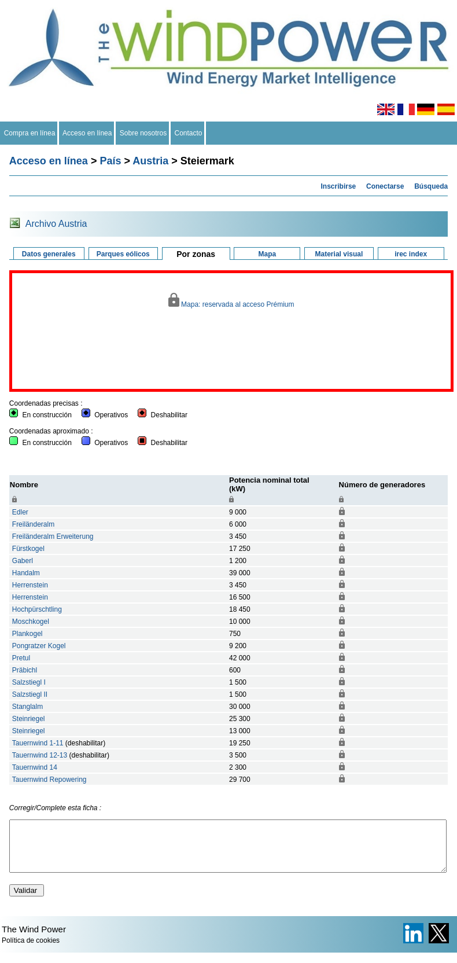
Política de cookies (31, 951)
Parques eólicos (123, 254)
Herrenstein (30, 585)
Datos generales (49, 254)
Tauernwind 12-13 (39, 755)
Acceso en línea (87, 133)
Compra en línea (29, 133)
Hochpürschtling (37, 609)
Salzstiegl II (29, 694)
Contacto (188, 133)
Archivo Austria (56, 224)
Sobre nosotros (143, 133)
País (110, 161)
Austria (150, 161)
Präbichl (24, 670)
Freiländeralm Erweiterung (53, 536)
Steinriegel (28, 719)
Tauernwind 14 (34, 767)
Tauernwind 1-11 (38, 743)
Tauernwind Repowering (49, 779)
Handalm (26, 573)
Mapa (267, 254)
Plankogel (27, 634)
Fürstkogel (28, 549)
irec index (411, 254)
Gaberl (22, 561)
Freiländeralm (33, 524)
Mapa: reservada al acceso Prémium (231, 300)
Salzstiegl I (29, 682)
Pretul (21, 658)
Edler (20, 512)
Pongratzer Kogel (39, 646)
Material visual (339, 254)
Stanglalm (27, 707)
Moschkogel (30, 622)
